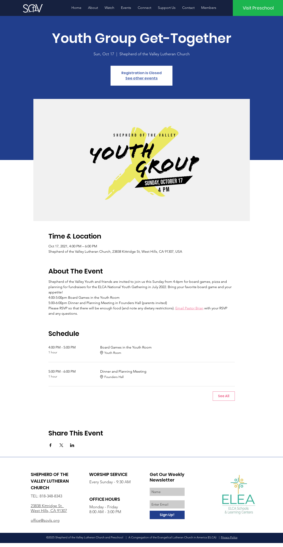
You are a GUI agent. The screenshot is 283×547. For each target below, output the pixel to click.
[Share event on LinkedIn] (72, 445)
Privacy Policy (229, 537)
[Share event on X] (61, 445)
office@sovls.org (45, 520)
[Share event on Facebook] (50, 445)
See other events (141, 78)
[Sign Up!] (167, 515)
